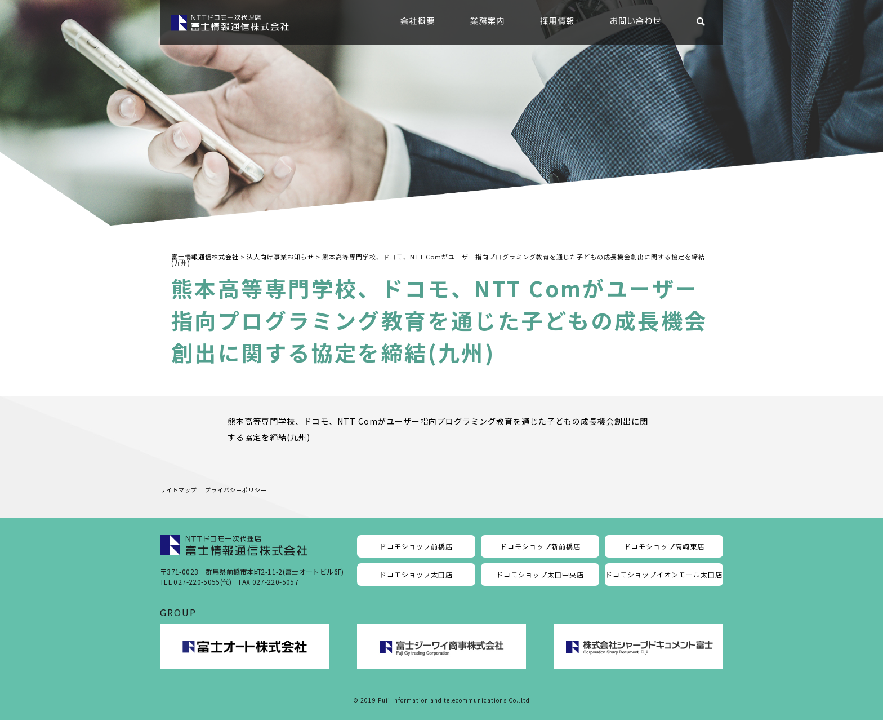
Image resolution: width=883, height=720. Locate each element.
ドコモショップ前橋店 (416, 546)
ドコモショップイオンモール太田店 (664, 574)
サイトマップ (178, 489)
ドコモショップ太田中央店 (540, 574)
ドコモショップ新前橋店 (540, 546)
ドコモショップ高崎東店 (664, 546)
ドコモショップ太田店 (416, 574)
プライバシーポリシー (236, 489)
